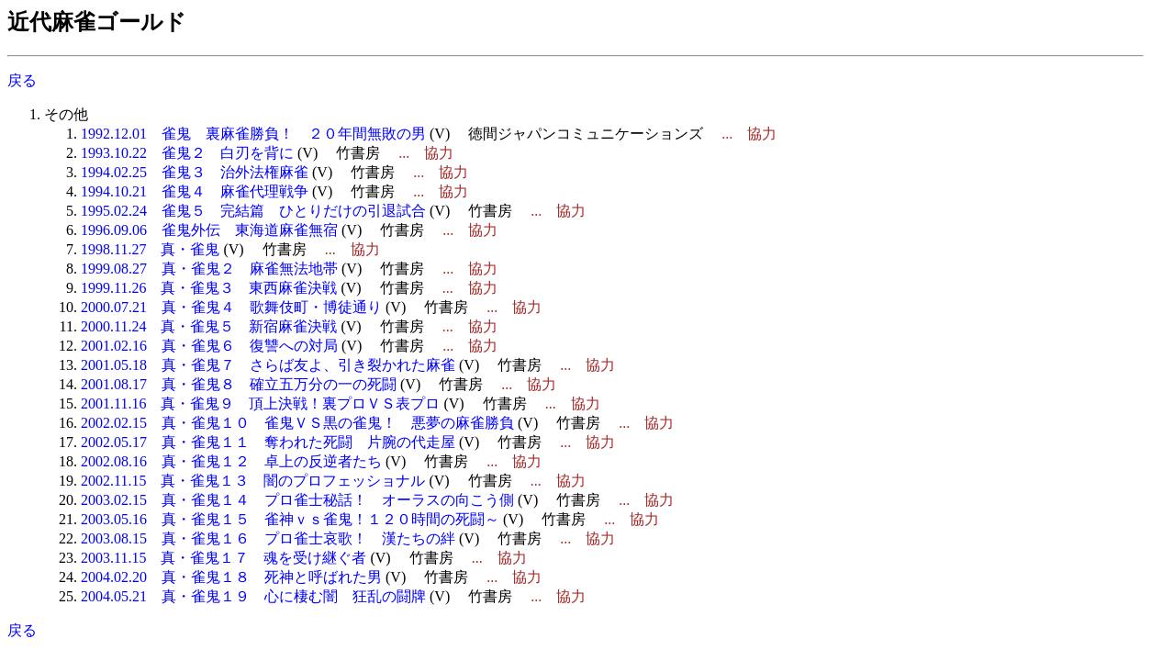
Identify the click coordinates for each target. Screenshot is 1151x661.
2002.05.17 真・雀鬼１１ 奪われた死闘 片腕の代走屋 (268, 442)
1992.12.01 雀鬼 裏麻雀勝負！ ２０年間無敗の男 (253, 133)
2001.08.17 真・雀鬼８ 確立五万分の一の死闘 (239, 384)
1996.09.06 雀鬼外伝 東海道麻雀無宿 (209, 230)
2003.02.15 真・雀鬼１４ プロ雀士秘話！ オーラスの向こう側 (297, 500)
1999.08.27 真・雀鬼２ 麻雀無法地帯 (209, 268)
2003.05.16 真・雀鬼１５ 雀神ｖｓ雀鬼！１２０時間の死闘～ (290, 519)
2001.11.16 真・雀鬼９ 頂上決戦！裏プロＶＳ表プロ (260, 403)
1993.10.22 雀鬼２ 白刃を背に (187, 153)
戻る (22, 80)
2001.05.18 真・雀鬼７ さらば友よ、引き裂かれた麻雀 (268, 365)
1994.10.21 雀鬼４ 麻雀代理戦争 (194, 191)
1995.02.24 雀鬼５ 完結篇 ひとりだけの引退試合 (253, 210)
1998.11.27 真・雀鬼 (150, 249)
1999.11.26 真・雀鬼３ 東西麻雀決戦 (209, 288)
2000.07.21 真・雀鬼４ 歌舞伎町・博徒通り (231, 307)
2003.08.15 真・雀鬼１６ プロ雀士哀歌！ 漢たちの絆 (268, 538)
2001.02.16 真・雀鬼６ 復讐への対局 (209, 345)
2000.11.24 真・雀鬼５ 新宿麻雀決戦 (209, 326)
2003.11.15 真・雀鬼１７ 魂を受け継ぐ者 (223, 558)
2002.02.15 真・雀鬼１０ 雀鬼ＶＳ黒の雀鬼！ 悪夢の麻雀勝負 (297, 423)
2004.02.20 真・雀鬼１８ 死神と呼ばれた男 (231, 577)
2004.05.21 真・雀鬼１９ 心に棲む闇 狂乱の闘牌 (253, 596)
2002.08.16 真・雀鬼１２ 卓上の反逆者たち (231, 461)
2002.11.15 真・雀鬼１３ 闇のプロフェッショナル (253, 480)
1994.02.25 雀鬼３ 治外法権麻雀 (194, 172)
